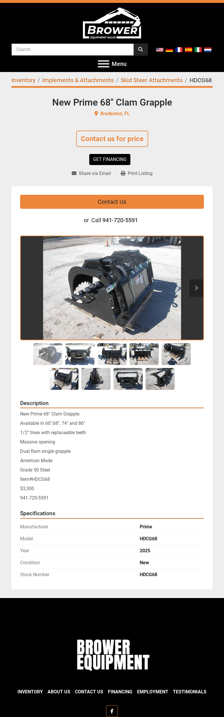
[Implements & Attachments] (78, 80)
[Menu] (103, 63)
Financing (120, 692)
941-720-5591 (120, 220)
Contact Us (112, 201)
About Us (59, 692)
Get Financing (110, 159)
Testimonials (189, 692)
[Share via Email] (93, 173)
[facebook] (112, 711)
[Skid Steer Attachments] (152, 80)
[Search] (73, 49)
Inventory (30, 692)
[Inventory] (23, 80)
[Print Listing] (136, 173)
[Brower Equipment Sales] (112, 654)
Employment (152, 692)
